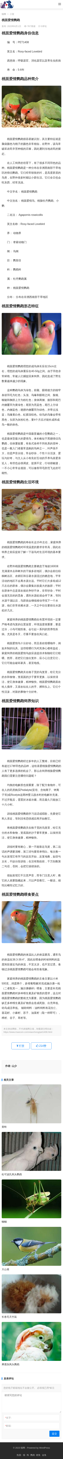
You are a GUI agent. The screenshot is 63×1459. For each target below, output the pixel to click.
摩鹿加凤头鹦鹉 (10, 1364)
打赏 (20, 1045)
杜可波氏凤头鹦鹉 (12, 1174)
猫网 (4, 14)
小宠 (12, 14)
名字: (8, 1417)
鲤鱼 (38, 1455)
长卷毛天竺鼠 (9, 1316)
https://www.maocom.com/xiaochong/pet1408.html (28, 1032)
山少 (14, 1065)
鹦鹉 (32, 1455)
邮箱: (8, 1425)
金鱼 (44, 1455)
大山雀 (5, 1269)
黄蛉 (4, 1126)
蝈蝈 (4, 1221)
